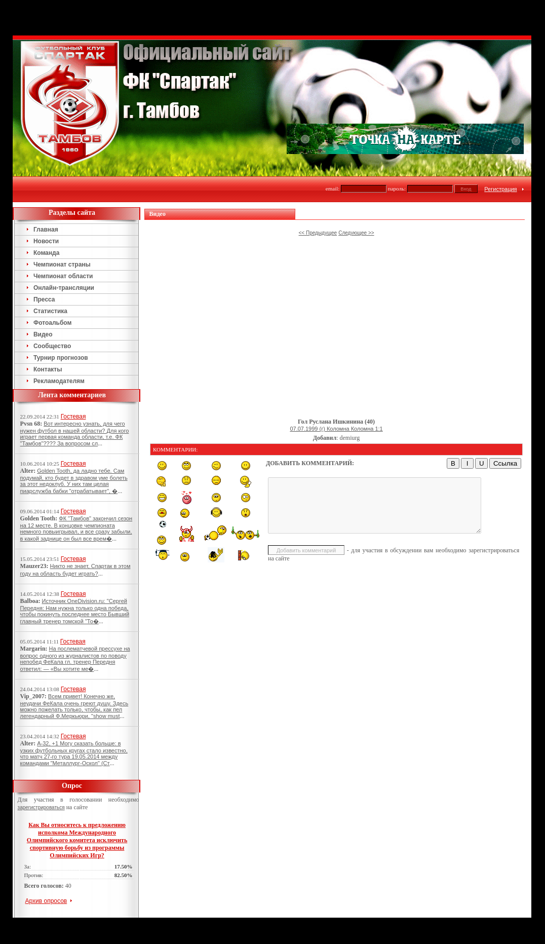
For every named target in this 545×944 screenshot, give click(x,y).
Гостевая (73, 416)
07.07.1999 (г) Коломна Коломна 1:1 (336, 429)
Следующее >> (356, 233)
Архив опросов (46, 900)
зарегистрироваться (41, 807)
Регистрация (500, 189)
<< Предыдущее (318, 233)
